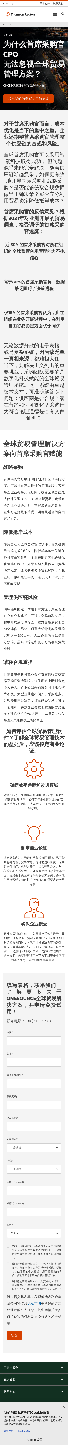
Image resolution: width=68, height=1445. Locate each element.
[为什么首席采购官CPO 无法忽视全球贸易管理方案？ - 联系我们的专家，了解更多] (28, 98)
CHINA (7, 24)
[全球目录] (9, 3)
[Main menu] (55, 14)
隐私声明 (34, 1303)
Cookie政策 (24, 1431)
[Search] (63, 14)
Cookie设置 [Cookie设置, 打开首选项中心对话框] (34, 1439)
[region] (34, 1423)
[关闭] (64, 1407)
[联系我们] (58, 3)
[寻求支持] (44, 3)
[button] (34, 1367)
